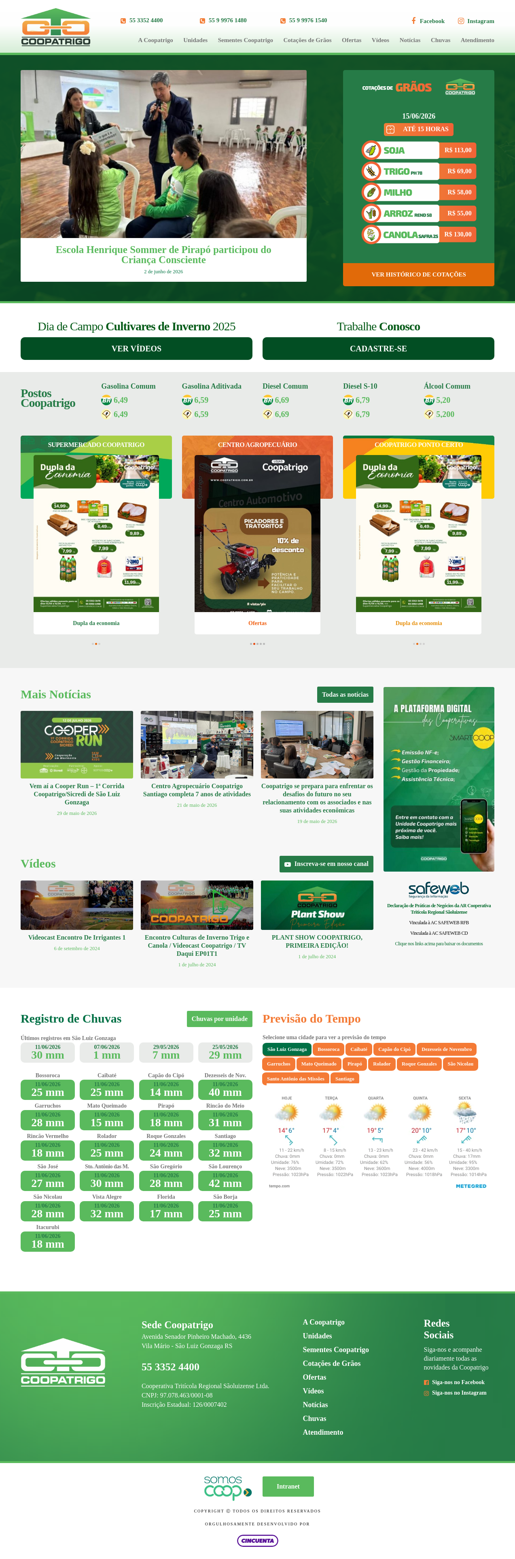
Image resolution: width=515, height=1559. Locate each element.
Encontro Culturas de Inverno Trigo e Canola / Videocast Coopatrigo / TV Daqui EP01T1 (197, 945)
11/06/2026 (47, 1047)
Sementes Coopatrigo (245, 40)
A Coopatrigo (155, 40)
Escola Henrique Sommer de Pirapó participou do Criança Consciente (163, 255)
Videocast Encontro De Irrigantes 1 (77, 937)
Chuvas (440, 40)
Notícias (410, 40)
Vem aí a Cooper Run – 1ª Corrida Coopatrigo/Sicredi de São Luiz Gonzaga (77, 794)
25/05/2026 (225, 1047)
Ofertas (351, 40)
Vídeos (380, 40)
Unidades (195, 40)
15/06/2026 (418, 116)
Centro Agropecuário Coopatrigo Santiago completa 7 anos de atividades (197, 790)
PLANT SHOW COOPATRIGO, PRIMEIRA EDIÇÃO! (317, 941)
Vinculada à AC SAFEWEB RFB (439, 922)
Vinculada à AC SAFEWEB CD (439, 933)
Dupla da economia (96, 623)
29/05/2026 (166, 1047)
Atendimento (477, 40)
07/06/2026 (107, 1047)
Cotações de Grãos (307, 40)
